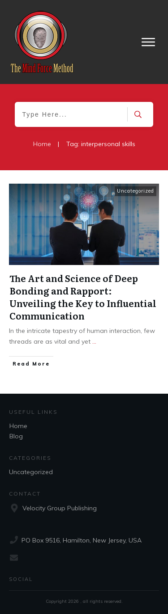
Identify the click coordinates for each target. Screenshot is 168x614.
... (94, 341)
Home (18, 426)
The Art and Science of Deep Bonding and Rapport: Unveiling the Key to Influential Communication (82, 296)
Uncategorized (135, 191)
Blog (16, 436)
